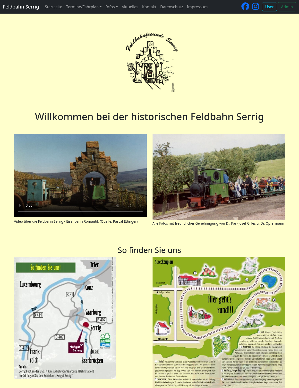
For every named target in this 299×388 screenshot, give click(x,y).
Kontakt (149, 6)
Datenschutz (171, 6)
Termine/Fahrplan (82, 6)
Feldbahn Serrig (21, 6)
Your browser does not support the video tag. (80, 175)
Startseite (53, 6)
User (269, 6)
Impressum (197, 6)
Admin (287, 6)
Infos (110, 6)
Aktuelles (130, 6)
